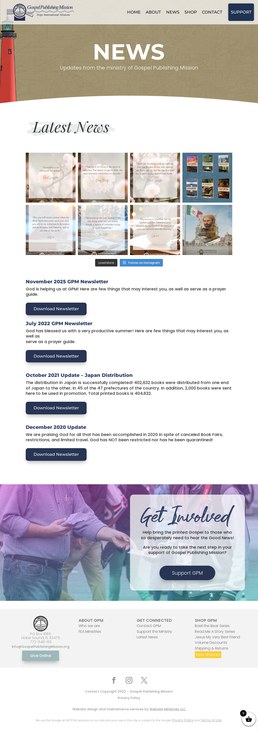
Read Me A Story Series (215, 631)
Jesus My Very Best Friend (217, 637)
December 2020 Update (56, 427)
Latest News (147, 637)
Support (241, 12)
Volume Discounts (211, 642)
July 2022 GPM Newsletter (59, 323)
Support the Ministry (154, 631)
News (172, 12)
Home (134, 12)
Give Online (40, 655)
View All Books (208, 654)
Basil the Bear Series (212, 625)
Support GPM (187, 573)
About (153, 12)
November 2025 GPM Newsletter (67, 281)
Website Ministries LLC (168, 709)
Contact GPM (149, 625)
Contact (212, 12)
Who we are (89, 625)
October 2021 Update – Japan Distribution (79, 375)
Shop (190, 12)
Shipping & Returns (211, 648)
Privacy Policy (129, 698)
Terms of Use (211, 720)
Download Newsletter (56, 308)
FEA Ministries (90, 631)
